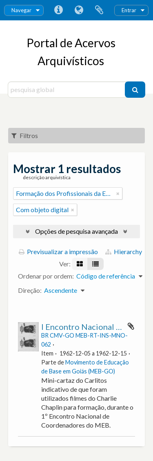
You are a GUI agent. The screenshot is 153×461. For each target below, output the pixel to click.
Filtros (24, 135)
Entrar (129, 10)
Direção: (30, 290)
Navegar (21, 10)
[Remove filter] (118, 193)
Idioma (79, 10)
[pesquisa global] (67, 89)
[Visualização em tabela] (95, 264)
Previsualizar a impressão (58, 251)
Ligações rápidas (58, 10)
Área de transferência (99, 10)
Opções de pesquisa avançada (76, 231)
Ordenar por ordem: (46, 276)
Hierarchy (123, 251)
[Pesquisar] (135, 89)
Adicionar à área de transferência (131, 326)
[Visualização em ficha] (80, 264)
